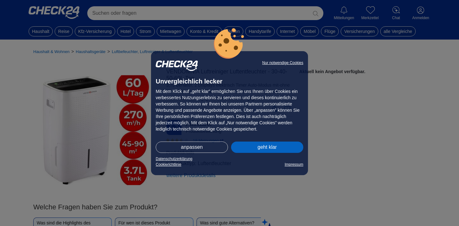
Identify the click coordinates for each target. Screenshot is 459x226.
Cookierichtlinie (168, 164)
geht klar (267, 147)
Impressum (294, 164)
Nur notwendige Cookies (282, 63)
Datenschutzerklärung (174, 159)
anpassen (191, 147)
